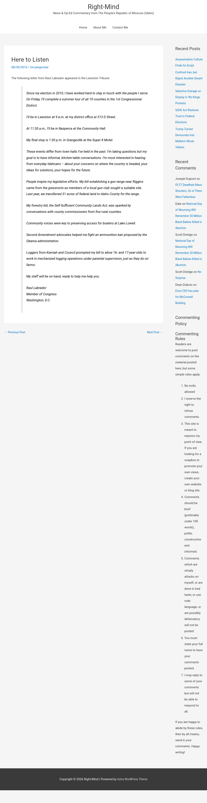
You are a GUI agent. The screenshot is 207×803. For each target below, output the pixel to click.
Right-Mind (103, 7)
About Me (99, 28)
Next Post (154, 333)
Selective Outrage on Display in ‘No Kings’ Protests (187, 104)
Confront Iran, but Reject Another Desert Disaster (187, 85)
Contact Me (120, 28)
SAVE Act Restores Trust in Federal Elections (188, 123)
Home (83, 28)
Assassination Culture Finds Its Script (186, 66)
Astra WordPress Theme (132, 792)
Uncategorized (40, 68)
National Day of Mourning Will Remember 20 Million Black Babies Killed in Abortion (188, 229)
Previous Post (15, 333)
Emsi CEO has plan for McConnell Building (188, 309)
